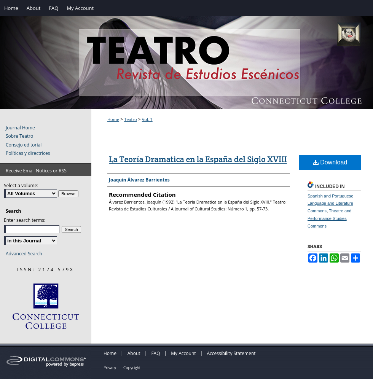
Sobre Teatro (19, 136)
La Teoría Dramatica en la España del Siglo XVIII (198, 159)
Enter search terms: (24, 220)
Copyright (131, 367)
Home (113, 119)
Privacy (110, 367)
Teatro (130, 119)
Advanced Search (24, 253)
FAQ (155, 353)
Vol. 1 (147, 119)
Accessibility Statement (231, 353)
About (134, 353)
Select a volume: (21, 185)
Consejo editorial (23, 145)
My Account (183, 353)
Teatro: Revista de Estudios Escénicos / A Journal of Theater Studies (186, 70)
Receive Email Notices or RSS (36, 170)
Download (330, 162)
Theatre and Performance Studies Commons (329, 218)
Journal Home (20, 128)
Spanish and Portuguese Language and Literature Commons (330, 203)
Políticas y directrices (28, 153)
